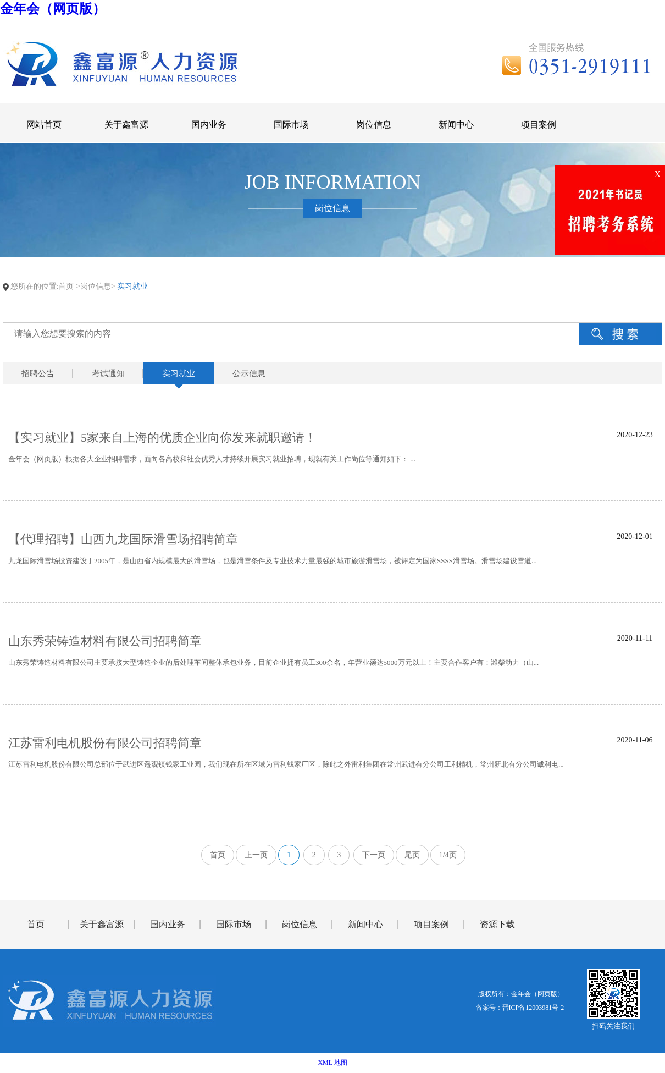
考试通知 (108, 373)
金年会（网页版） (53, 9)
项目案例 (431, 924)
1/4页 (448, 855)
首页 (66, 286)
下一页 (373, 855)
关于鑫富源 (102, 924)
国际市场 (233, 924)
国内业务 (167, 924)
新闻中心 (365, 924)
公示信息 (248, 373)
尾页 (412, 855)
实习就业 (178, 373)
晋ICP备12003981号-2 (533, 1007)
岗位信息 (299, 924)
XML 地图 (332, 1062)
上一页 (256, 855)
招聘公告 (37, 373)
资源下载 (497, 924)
